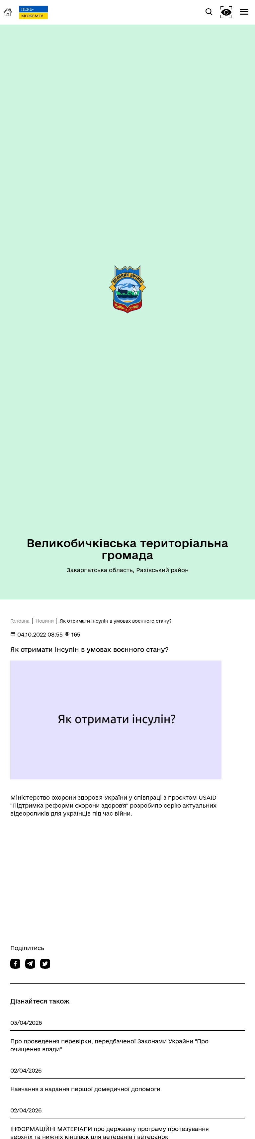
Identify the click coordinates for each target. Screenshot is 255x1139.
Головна (20, 621)
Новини (45, 621)
